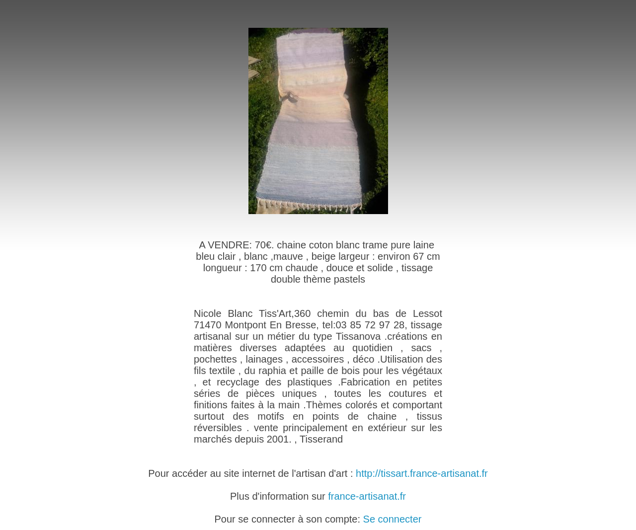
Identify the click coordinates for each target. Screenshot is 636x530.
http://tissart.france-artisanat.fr (422, 473)
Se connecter (392, 519)
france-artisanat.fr (367, 496)
